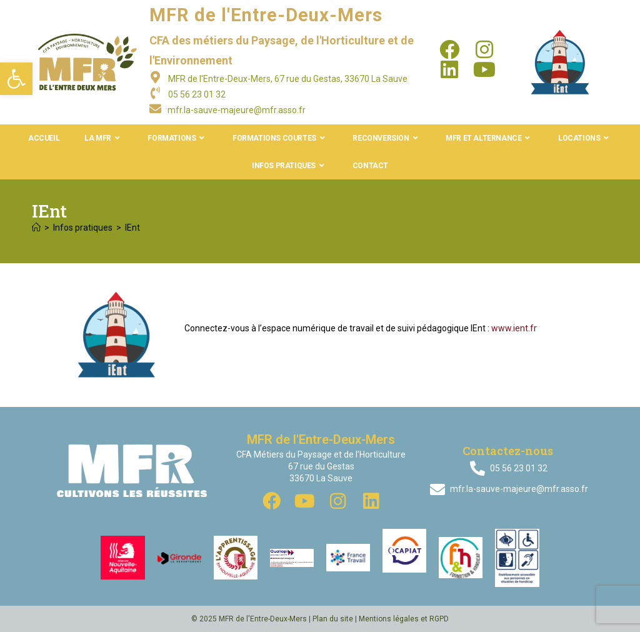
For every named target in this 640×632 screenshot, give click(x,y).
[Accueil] (36, 228)
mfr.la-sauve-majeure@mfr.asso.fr (237, 110)
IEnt (132, 228)
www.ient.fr (514, 328)
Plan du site (332, 618)
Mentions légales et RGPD (404, 618)
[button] (16, 79)
